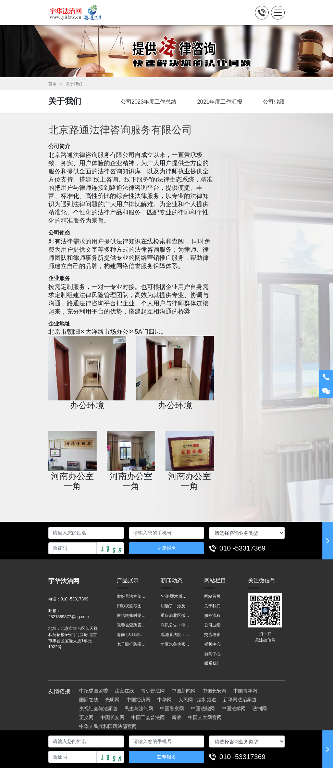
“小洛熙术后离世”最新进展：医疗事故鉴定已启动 (176, 596)
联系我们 (212, 663)
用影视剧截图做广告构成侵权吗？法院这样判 (132, 606)
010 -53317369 (242, 548)
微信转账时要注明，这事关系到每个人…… (132, 615)
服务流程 (212, 615)
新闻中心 (212, 653)
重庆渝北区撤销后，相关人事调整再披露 (176, 615)
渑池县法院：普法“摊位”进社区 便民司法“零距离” (176, 634)
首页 (52, 83)
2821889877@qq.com (68, 616)
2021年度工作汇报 (219, 102)
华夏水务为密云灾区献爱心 (176, 644)
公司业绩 (274, 102)
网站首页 (212, 596)
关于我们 (74, 83)
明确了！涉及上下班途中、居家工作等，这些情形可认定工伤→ (176, 606)
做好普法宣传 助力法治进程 (132, 596)
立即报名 (166, 548)
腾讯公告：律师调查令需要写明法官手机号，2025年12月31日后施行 (176, 625)
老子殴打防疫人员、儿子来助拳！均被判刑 (132, 644)
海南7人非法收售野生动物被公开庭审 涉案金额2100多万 (132, 634)
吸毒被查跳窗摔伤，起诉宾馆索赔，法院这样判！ (132, 625)
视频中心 (212, 644)
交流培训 (212, 634)
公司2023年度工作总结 (149, 102)
